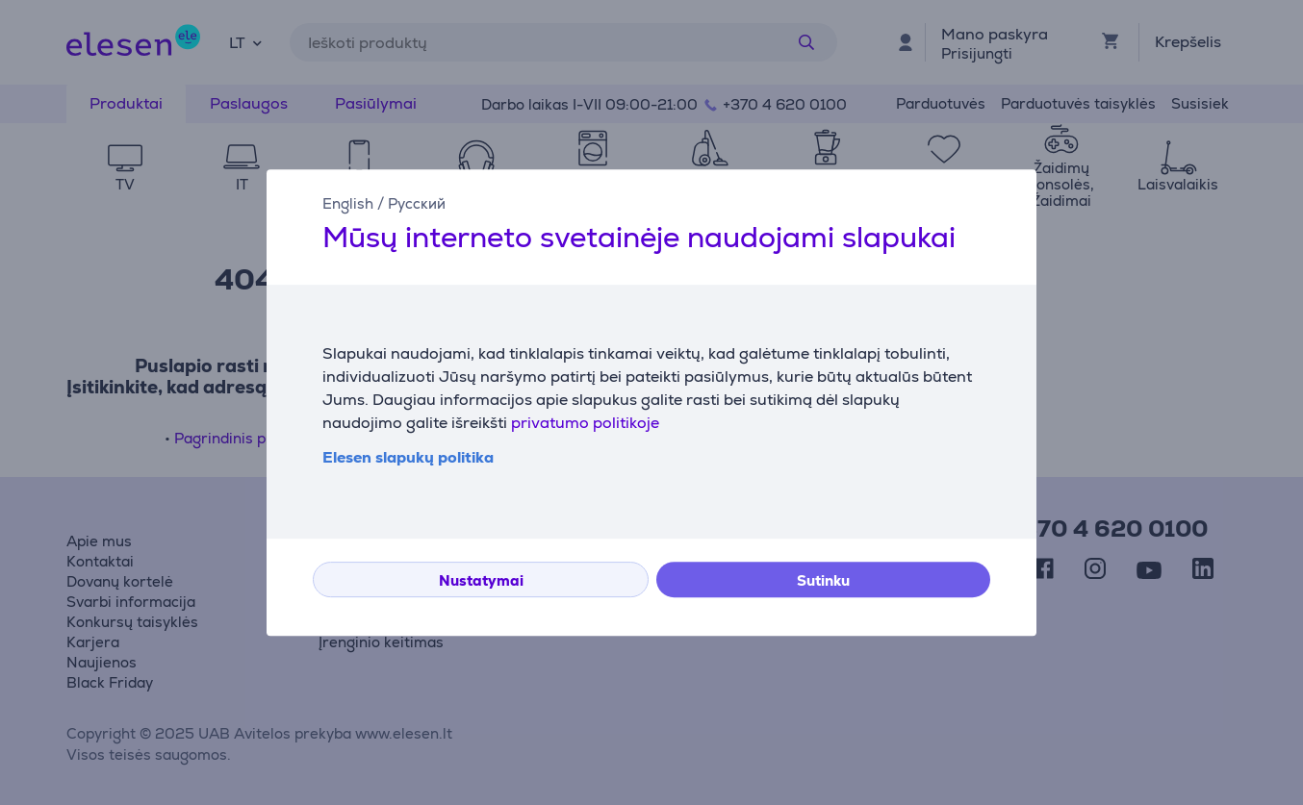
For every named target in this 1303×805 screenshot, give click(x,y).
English (347, 203)
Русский (417, 203)
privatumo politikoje (585, 423)
